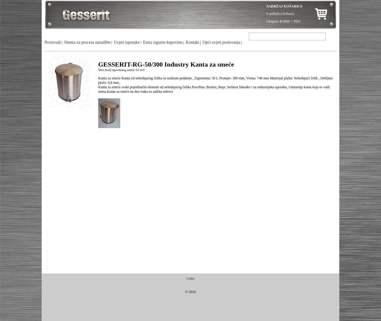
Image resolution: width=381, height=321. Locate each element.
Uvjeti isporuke (127, 42)
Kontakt (192, 42)
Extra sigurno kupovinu (162, 42)
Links (190, 278)
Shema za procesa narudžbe (87, 42)
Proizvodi (53, 42)
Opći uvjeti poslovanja (222, 42)
